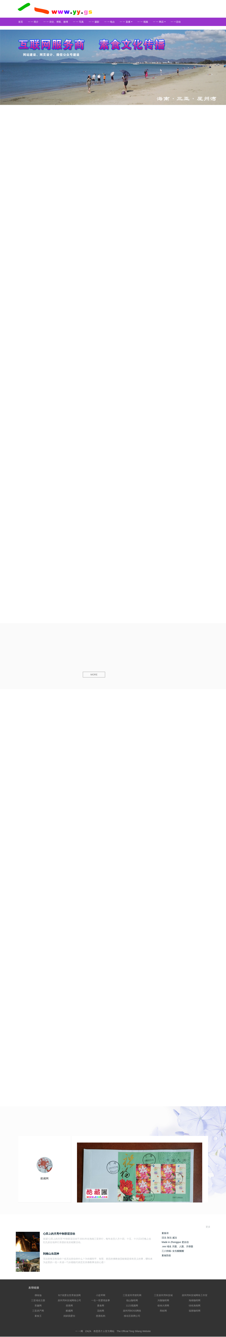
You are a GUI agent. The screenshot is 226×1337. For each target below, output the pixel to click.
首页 (20, 21)
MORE (94, 674)
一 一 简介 (33, 21)
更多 (208, 1227)
